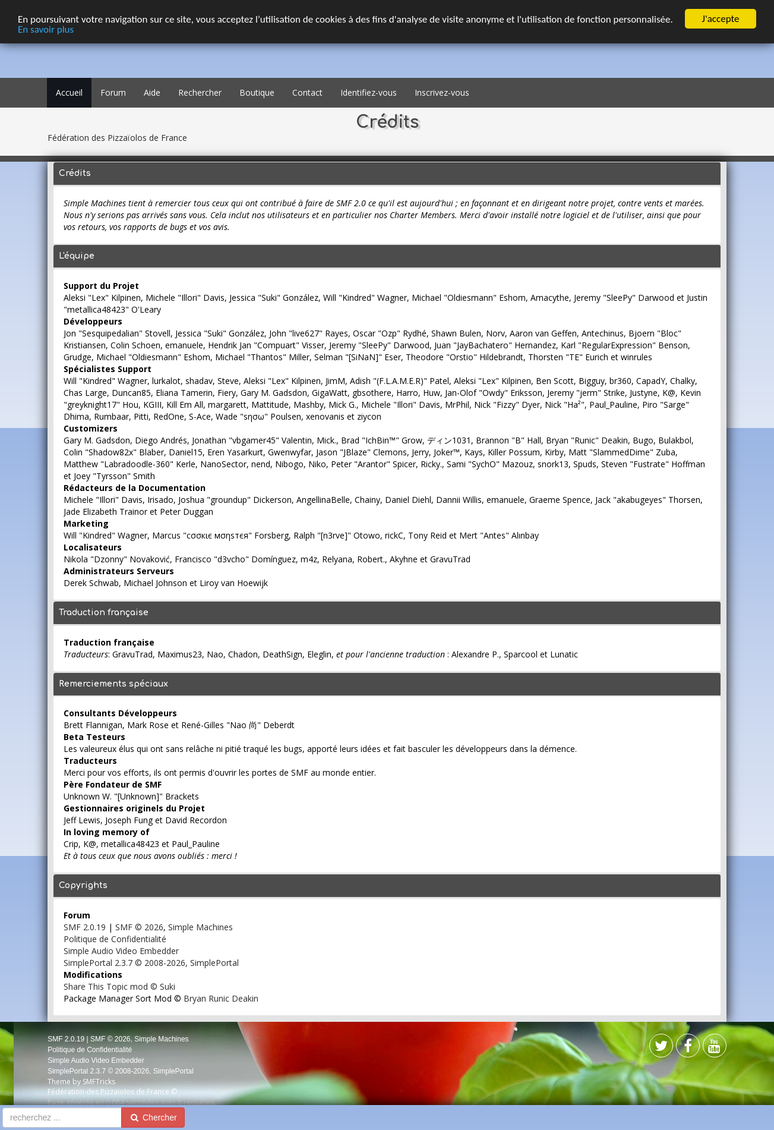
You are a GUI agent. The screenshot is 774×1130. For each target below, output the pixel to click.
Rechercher (200, 92)
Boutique (256, 92)
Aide (152, 92)
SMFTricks (99, 1082)
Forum (113, 92)
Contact (307, 92)
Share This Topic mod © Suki (119, 986)
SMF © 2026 (139, 927)
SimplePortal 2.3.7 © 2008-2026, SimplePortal (151, 962)
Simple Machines (200, 927)
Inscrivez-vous (442, 92)
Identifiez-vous (368, 92)
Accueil (69, 92)
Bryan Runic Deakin (221, 998)
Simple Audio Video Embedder (121, 950)
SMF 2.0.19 (85, 927)
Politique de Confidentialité (115, 939)
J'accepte (721, 18)
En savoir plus (46, 29)
